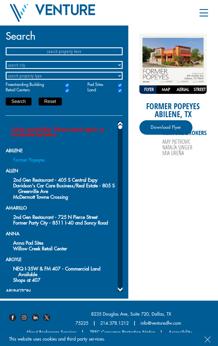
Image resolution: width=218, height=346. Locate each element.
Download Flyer (166, 127)
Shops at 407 (26, 280)
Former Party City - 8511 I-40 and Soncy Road (60, 223)
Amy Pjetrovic (176, 141)
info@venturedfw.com (161, 323)
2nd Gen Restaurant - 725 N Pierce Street (55, 217)
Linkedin (37, 317)
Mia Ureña (173, 153)
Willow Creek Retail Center (40, 248)
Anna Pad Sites (28, 243)
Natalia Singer (177, 147)
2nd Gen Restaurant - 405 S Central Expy (55, 180)
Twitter (48, 317)
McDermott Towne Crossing (40, 197)
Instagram (26, 317)
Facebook (14, 317)
